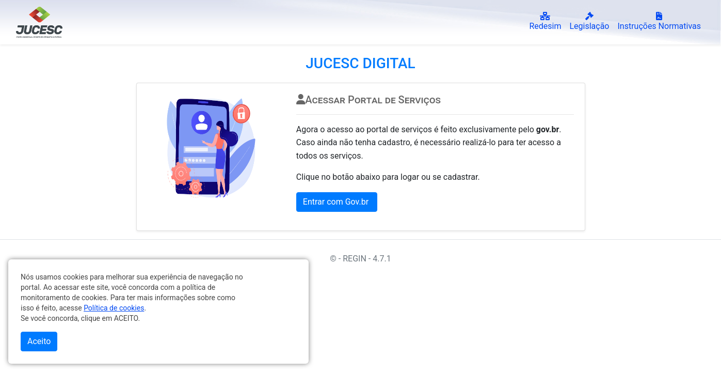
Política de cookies (114, 308)
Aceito (39, 341)
